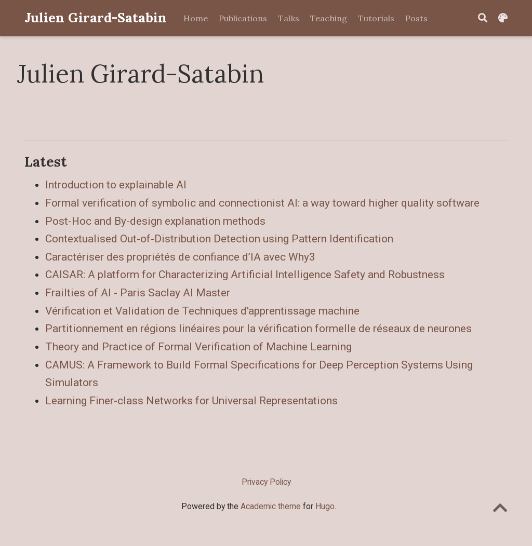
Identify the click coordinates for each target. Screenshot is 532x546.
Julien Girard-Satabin (95, 17)
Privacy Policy (266, 482)
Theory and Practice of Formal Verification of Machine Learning (198, 346)
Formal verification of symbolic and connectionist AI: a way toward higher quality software (262, 203)
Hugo (325, 506)
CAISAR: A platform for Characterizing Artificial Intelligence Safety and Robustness (245, 274)
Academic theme (271, 506)
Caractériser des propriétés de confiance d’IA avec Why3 (180, 257)
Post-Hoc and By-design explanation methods (155, 221)
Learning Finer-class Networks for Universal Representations (191, 400)
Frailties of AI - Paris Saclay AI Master (137, 292)
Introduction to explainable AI (116, 185)
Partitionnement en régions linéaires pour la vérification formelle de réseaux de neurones (258, 328)
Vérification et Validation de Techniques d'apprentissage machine (202, 311)
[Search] (482, 18)
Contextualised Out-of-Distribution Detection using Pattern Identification (219, 239)
